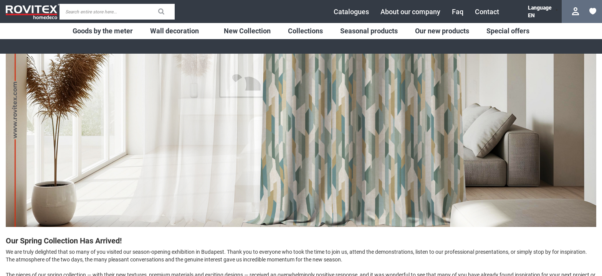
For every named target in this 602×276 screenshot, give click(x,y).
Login (576, 11)
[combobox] (117, 12)
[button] (531, 15)
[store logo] (33, 11)
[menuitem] (103, 31)
